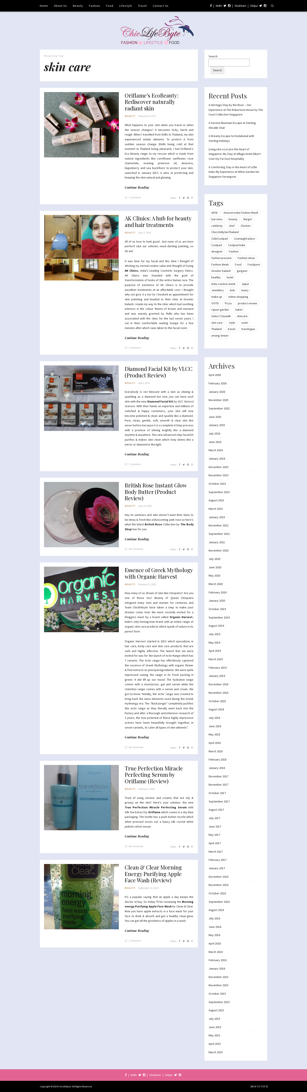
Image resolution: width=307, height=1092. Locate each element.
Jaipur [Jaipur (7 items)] (245, 284)
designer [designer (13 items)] (217, 251)
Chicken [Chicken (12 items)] (246, 226)
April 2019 (215, 651)
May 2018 (214, 734)
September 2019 (219, 617)
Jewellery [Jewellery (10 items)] (217, 290)
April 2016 (215, 943)
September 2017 (219, 801)
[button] (81, 125)
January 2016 (217, 968)
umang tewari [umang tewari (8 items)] (219, 335)
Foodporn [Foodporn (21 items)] (254, 264)
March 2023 (216, 509)
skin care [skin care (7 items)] (217, 323)
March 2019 (216, 659)
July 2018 (214, 718)
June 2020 (215, 567)
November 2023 (218, 475)
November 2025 (218, 400)
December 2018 (218, 684)
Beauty (78, 6)
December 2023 (218, 467)
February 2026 (218, 383)
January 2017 (217, 868)
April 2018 (215, 743)
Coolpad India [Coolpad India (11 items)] (236, 245)
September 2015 (219, 1002)
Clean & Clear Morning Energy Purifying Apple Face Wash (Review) (155, 897)
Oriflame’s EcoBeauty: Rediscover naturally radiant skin (154, 102)
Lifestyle (125, 6)
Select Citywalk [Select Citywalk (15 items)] (221, 316)
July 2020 (214, 559)
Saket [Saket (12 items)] (239, 309)
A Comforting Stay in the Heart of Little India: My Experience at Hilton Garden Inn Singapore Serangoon (234, 171)
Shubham (240, 6)
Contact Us (161, 6)
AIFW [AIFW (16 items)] (214, 213)
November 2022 (218, 525)
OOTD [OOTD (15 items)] (215, 303)
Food (109, 6)
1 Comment (135, 199)
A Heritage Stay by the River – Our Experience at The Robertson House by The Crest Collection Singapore (236, 109)
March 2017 (216, 851)
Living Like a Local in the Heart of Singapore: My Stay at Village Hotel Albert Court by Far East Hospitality (235, 154)
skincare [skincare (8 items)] (242, 316)
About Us (60, 6)
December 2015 (218, 977)
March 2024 (216, 450)
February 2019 (218, 667)
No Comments (136, 561)
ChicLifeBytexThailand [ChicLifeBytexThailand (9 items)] (225, 232)
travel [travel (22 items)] (231, 329)
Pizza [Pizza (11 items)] (228, 303)
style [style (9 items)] (232, 323)
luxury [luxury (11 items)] (245, 290)
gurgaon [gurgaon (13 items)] (242, 271)
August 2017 (216, 810)
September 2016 (219, 902)
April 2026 (215, 375)
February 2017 (218, 860)
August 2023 (216, 500)
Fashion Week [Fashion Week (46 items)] (220, 264)
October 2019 (217, 609)
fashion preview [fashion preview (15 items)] (221, 258)
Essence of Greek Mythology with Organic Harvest (157, 590)
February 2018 (218, 759)
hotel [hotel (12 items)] (230, 277)
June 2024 (215, 442)
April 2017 (215, 843)
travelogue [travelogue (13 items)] (248, 329)
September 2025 (219, 408)
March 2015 (216, 1052)
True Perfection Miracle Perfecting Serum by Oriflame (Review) (156, 796)
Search (213, 56)
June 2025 (215, 417)
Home (44, 6)
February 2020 (218, 592)
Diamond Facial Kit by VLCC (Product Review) (155, 382)
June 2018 (215, 726)
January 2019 (217, 676)
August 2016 (216, 910)
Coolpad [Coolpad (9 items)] (216, 245)
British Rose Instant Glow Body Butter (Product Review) (158, 503)
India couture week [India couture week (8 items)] (223, 284)
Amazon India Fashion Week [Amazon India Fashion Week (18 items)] (241, 213)
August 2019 (216, 626)
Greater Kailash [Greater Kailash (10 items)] (221, 271)
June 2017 (215, 826)
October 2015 (217, 993)
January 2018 (217, 768)
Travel (142, 6)
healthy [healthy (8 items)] (216, 277)
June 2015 (215, 1027)
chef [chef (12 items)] (232, 226)
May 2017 (214, 835)
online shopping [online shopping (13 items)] (238, 297)
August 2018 (216, 709)
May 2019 (214, 642)
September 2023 (219, 492)
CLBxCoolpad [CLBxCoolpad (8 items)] (219, 238)
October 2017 (217, 793)
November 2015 (218, 985)
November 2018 (218, 693)
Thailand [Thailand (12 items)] (216, 329)
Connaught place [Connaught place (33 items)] (244, 238)
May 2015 (214, 1035)
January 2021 (217, 542)
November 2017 (218, 784)
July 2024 (214, 433)
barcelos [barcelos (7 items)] (217, 219)
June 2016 (215, 927)
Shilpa (254, 6)
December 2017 (218, 776)
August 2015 (216, 1010)
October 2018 (217, 701)
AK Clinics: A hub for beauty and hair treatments (152, 227)
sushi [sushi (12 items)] (244, 323)
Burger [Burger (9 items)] (248, 219)
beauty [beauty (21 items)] (233, 219)
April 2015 (215, 1044)
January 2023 (217, 517)
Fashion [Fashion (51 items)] (234, 251)
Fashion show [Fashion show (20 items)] (246, 258)
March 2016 (216, 952)
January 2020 (217, 600)
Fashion (94, 6)
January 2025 (217, 425)
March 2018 (216, 751)
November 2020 (218, 550)
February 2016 (218, 960)
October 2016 (217, 893)
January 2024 (217, 458)
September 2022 (219, 534)
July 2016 (214, 918)
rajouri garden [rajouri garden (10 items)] (220, 309)
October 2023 (217, 484)
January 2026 (217, 392)
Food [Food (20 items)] (238, 264)
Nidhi (219, 6)
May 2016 (214, 935)
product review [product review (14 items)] (247, 303)
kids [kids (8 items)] (232, 290)
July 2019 (214, 634)
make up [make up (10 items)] (216, 297)
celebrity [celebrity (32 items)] (217, 226)
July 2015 (214, 1019)
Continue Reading (137, 189)
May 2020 (214, 575)
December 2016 (218, 877)
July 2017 (214, 818)
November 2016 (218, 885)
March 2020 (216, 584)
